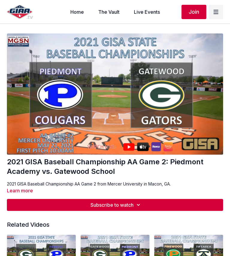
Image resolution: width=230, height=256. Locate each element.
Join (194, 12)
